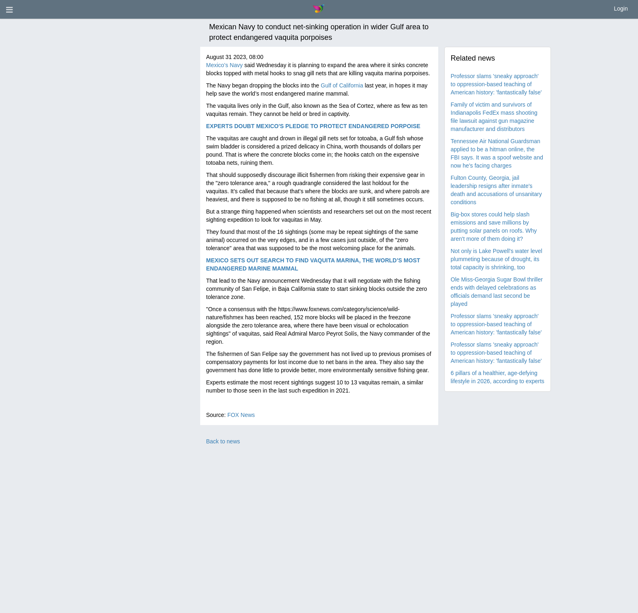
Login (621, 8)
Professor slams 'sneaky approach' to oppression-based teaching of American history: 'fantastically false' (496, 84)
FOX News (241, 415)
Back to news (223, 441)
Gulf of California (342, 85)
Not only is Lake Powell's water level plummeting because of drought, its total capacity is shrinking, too (496, 259)
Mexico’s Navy (224, 65)
